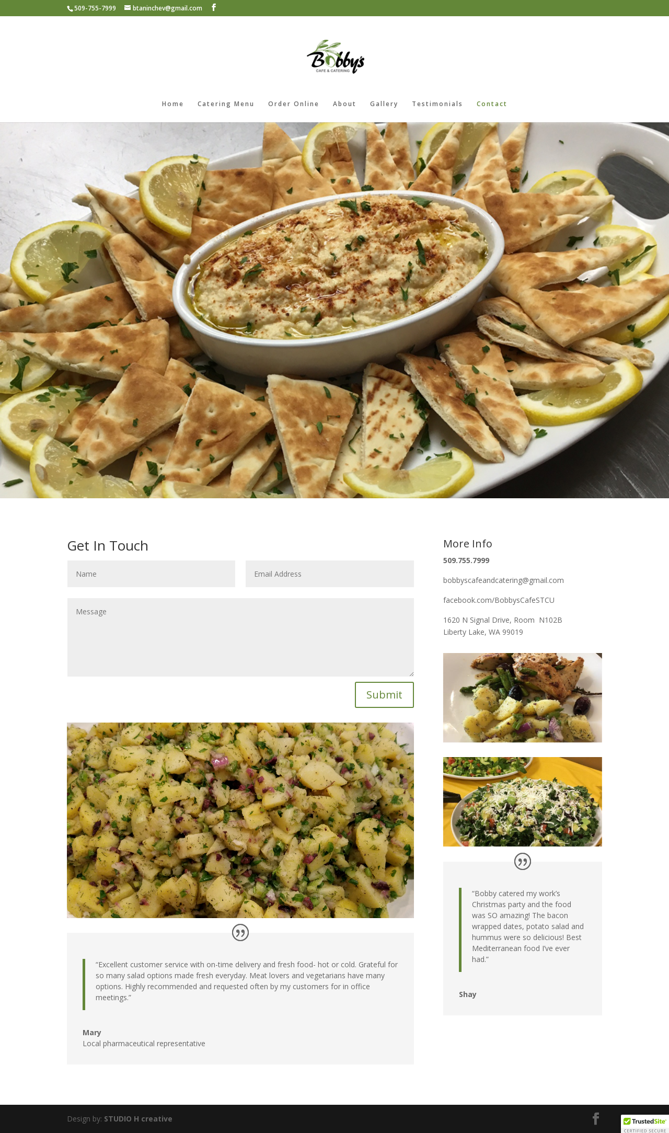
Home (173, 104)
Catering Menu (226, 104)
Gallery (384, 104)
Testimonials (437, 104)
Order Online (293, 104)
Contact (492, 104)
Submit (384, 695)
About (344, 104)
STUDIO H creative (138, 1119)
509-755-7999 (95, 8)
